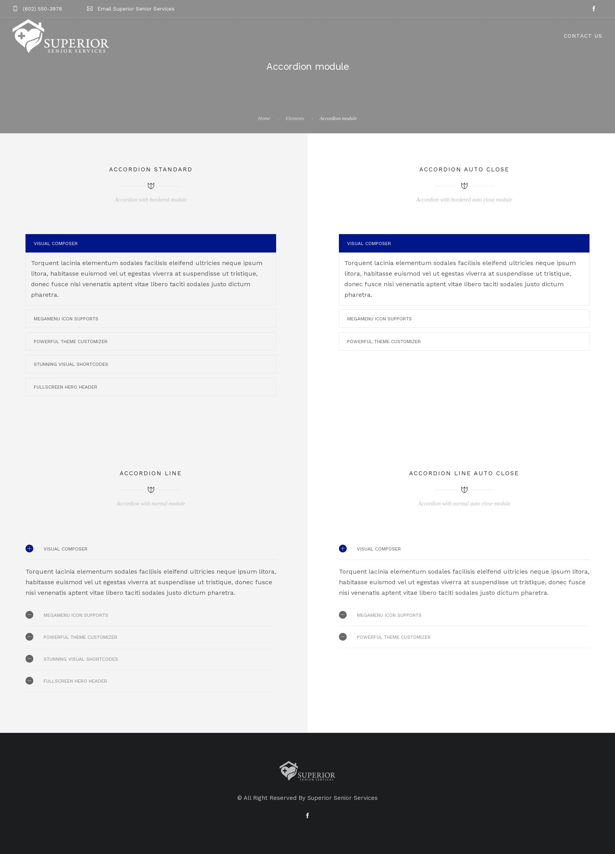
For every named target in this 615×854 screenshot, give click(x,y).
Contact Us (583, 36)
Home (264, 118)
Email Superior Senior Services (136, 9)
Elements (295, 118)
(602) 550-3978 (42, 9)
